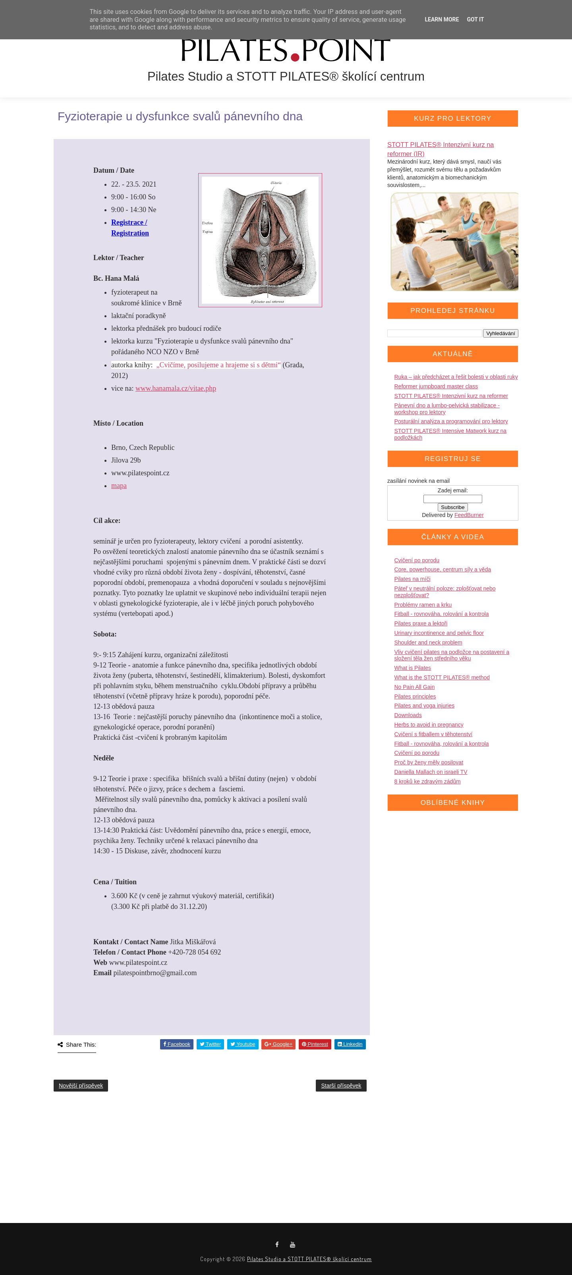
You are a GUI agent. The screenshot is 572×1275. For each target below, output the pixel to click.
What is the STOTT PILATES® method (442, 677)
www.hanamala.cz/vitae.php (175, 388)
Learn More (442, 19)
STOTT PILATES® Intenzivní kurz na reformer (451, 396)
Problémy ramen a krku (423, 605)
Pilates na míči (412, 579)
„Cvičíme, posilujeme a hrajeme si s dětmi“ (218, 365)
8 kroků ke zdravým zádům (427, 781)
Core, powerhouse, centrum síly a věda (442, 569)
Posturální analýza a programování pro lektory (451, 421)
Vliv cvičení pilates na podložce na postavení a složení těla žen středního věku (452, 655)
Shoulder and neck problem (428, 642)
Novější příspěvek (81, 1085)
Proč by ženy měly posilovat (429, 762)
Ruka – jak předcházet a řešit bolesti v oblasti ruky (456, 377)
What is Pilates (412, 668)
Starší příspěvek (341, 1085)
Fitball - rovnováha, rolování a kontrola (441, 614)
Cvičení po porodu (417, 560)
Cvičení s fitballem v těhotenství (433, 734)
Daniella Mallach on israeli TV (431, 772)
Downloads (408, 715)
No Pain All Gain (414, 687)
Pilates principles (415, 696)
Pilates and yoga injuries (424, 705)
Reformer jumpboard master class (436, 386)
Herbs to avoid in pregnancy (429, 724)
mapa (119, 486)
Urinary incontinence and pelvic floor (439, 633)
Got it (475, 19)
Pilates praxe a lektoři (421, 623)
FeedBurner (469, 515)
